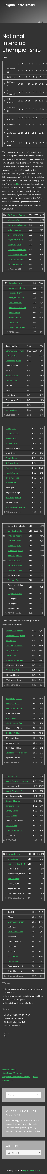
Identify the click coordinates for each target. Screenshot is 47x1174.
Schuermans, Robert (17, 288)
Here (18, 184)
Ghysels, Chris (12, 776)
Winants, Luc (11, 482)
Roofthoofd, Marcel (14, 630)
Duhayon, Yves (12, 703)
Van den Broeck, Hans (17, 531)
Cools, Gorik (14, 322)
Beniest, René (15, 317)
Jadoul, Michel (12, 433)
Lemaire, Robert (14, 560)
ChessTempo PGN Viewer (12, 1073)
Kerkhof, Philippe (13, 733)
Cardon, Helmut (13, 801)
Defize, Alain (11, 355)
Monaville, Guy (14, 545)
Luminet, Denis (14, 540)
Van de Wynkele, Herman (17, 781)
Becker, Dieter (12, 375)
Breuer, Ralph (14, 961)
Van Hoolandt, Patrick (15, 507)
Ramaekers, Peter (13, 360)
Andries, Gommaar (14, 645)
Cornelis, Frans (15, 283)
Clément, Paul (12, 463)
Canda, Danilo (12, 443)
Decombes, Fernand (17, 327)
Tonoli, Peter (11, 458)
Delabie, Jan (13, 859)
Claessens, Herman (14, 660)
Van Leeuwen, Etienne (17, 254)
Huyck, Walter (12, 650)
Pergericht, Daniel (14, 698)
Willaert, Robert (15, 535)
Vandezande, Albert (16, 864)
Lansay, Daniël (12, 810)
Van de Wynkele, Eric (15, 791)
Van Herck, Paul (15, 302)
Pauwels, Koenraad (14, 830)
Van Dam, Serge (13, 468)
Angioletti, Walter (15, 239)
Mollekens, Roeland (17, 307)
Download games (9, 1069)
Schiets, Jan (11, 655)
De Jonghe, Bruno (15, 235)
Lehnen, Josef (12, 410)
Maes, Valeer (14, 312)
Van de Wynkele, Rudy (17, 249)
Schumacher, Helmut (15, 351)
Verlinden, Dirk (12, 670)
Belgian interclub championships (16, 1076)
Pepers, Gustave (15, 593)
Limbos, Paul (11, 438)
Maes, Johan (11, 825)
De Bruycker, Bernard (17, 215)
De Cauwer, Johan (14, 708)
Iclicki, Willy (11, 718)
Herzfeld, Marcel (15, 555)
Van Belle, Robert (13, 497)
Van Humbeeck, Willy (15, 635)
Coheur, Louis (12, 380)
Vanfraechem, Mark (16, 259)
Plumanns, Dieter (15, 931)
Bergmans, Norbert (16, 922)
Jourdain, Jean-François (16, 752)
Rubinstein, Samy (15, 550)
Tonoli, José (11, 428)
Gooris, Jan (11, 640)
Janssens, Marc (12, 806)
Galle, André (11, 815)
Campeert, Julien (15, 570)
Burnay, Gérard (12, 477)
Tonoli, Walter (12, 473)
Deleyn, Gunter (14, 230)
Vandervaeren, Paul (14, 723)
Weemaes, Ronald (15, 220)
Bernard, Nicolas (15, 565)
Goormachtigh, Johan (17, 225)
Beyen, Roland (14, 854)
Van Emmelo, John (16, 264)
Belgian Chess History (19, 5)
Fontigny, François (15, 580)
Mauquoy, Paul (14, 244)
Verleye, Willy (14, 878)
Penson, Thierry (15, 293)
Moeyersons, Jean (16, 297)
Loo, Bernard (13, 956)
